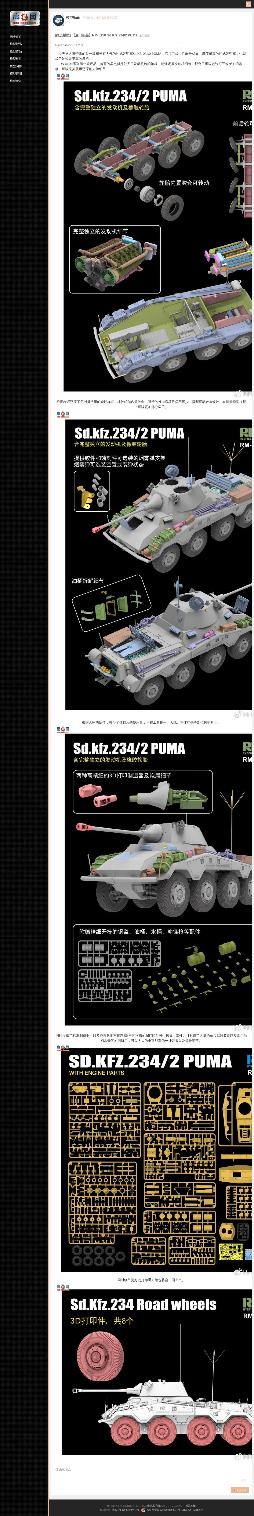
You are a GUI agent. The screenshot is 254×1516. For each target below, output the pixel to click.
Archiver (198, 1509)
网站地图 (190, 1505)
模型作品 (16, 51)
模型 (236, 402)
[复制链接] (144, 35)
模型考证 (16, 81)
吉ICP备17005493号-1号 (125, 1509)
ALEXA (186, 1509)
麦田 (61, 1469)
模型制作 (16, 66)
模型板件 (16, 58)
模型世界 (101, 17)
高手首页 (16, 36)
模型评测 (16, 73)
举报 (243, 1480)
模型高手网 (153, 1505)
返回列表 (241, 1490)
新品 (68, 1469)
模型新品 (16, 44)
